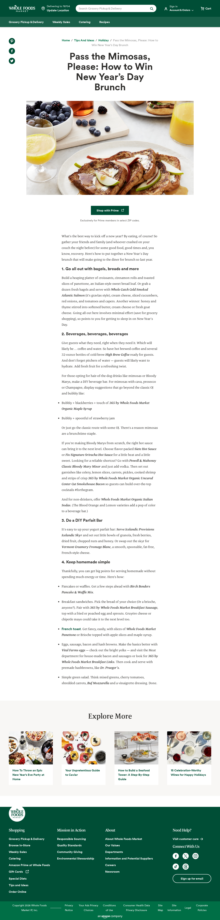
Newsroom (112, 872)
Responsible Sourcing (71, 839)
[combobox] (112, 8)
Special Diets (18, 878)
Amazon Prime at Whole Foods (29, 865)
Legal (188, 907)
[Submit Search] (151, 8)
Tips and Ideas (18, 885)
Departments (114, 852)
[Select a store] (55, 8)
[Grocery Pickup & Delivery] (26, 22)
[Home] (66, 40)
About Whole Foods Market (123, 839)
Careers (110, 865)
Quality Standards (69, 845)
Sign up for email (192, 878)
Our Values (112, 845)
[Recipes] (104, 22)
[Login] (179, 8)
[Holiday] (103, 40)
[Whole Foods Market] (22, 8)
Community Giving (69, 852)
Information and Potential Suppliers (129, 858)
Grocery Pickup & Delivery (26, 839)
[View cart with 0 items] (205, 8)
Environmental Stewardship (75, 858)
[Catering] (85, 22)
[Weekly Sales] (61, 22)
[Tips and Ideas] (84, 40)
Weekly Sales (18, 852)
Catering (15, 858)
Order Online (17, 892)
